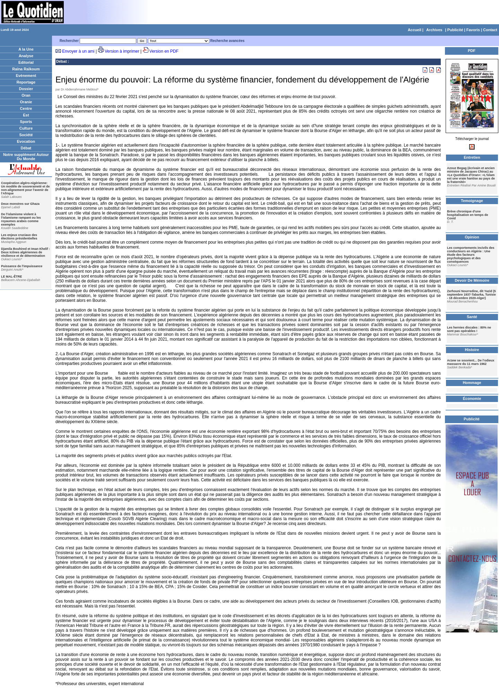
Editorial (26, 62)
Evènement (26, 75)
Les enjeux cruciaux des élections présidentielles (19, 236)
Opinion (472, 237)
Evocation (26, 141)
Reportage (26, 82)
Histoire (472, 350)
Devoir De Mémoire (472, 280)
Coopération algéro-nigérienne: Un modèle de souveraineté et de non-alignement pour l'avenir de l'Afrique (25, 188)
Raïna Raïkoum (26, 69)
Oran (25, 95)
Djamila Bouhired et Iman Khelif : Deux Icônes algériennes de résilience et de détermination (25, 252)
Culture (26, 128)
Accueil (414, 30)
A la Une (26, 49)
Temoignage (472, 201)
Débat (26, 148)
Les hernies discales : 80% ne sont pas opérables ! (469, 329)
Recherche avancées (227, 41)
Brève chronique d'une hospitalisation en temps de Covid (467, 215)
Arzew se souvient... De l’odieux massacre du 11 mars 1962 (470, 362)
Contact (490, 30)
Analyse (26, 56)
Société (26, 135)
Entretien (472, 157)
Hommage (472, 383)
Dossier (26, 89)
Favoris (473, 30)
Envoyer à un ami (78, 51)
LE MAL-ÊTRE (11, 276)
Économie (472, 398)
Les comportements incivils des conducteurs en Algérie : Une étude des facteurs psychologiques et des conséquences (470, 254)
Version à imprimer (122, 51)
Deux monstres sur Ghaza (20, 203)
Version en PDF (163, 51)
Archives (434, 30)
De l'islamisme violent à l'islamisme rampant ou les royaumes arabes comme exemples (21, 219)
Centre (26, 108)
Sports (26, 122)
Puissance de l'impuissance (21, 266)
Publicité (455, 30)
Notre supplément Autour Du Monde (26, 156)
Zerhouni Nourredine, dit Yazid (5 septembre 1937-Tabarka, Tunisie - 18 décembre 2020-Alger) (471, 294)
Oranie (26, 102)
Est (26, 115)
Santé (472, 317)
